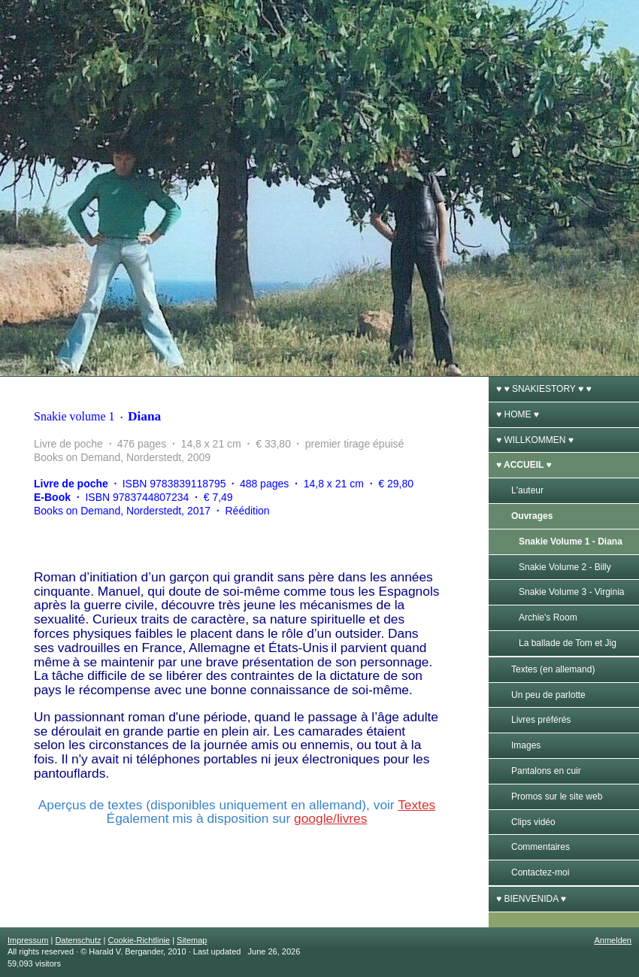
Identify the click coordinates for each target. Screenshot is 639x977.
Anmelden (612, 940)
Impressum (28, 940)
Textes (416, 804)
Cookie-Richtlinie (139, 940)
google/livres (330, 818)
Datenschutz (78, 940)
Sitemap (192, 940)
